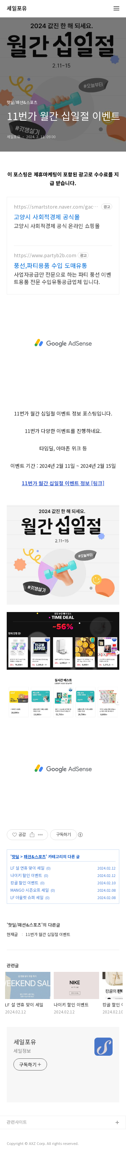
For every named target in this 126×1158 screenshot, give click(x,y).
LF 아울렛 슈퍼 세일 (26, 897)
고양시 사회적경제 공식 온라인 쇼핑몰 (57, 225)
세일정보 (22, 1050)
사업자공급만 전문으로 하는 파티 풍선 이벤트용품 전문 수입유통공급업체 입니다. (62, 277)
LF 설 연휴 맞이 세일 (27, 868)
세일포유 (17, 8)
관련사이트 (17, 1122)
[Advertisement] (63, 343)
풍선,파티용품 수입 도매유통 (50, 265)
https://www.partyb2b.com (45, 255)
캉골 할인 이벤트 (24, 882)
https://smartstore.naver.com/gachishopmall (57, 207)
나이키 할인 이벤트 (26, 875)
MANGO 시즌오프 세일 (29, 890)
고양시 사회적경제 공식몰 (47, 217)
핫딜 (15, 856)
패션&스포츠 (35, 856)
